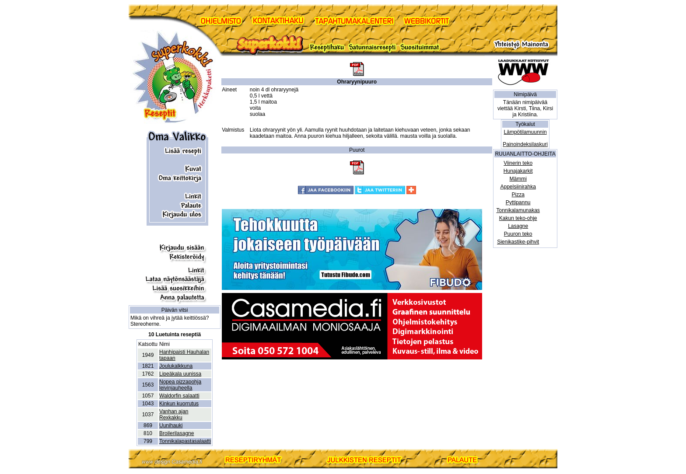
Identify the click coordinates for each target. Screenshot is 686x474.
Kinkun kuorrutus (179, 404)
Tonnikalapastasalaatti (185, 441)
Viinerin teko (518, 163)
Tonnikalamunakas (517, 210)
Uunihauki (170, 425)
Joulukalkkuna (175, 366)
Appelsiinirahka (518, 187)
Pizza (517, 195)
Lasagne (518, 226)
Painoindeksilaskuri (525, 144)
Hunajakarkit (518, 171)
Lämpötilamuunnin (525, 132)
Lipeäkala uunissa (180, 374)
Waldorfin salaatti (179, 396)
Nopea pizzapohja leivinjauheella (180, 385)
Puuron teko (518, 234)
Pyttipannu (518, 202)
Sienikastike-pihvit (518, 242)
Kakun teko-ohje (518, 218)
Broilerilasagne (176, 433)
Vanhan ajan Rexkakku (174, 414)
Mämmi (517, 179)
